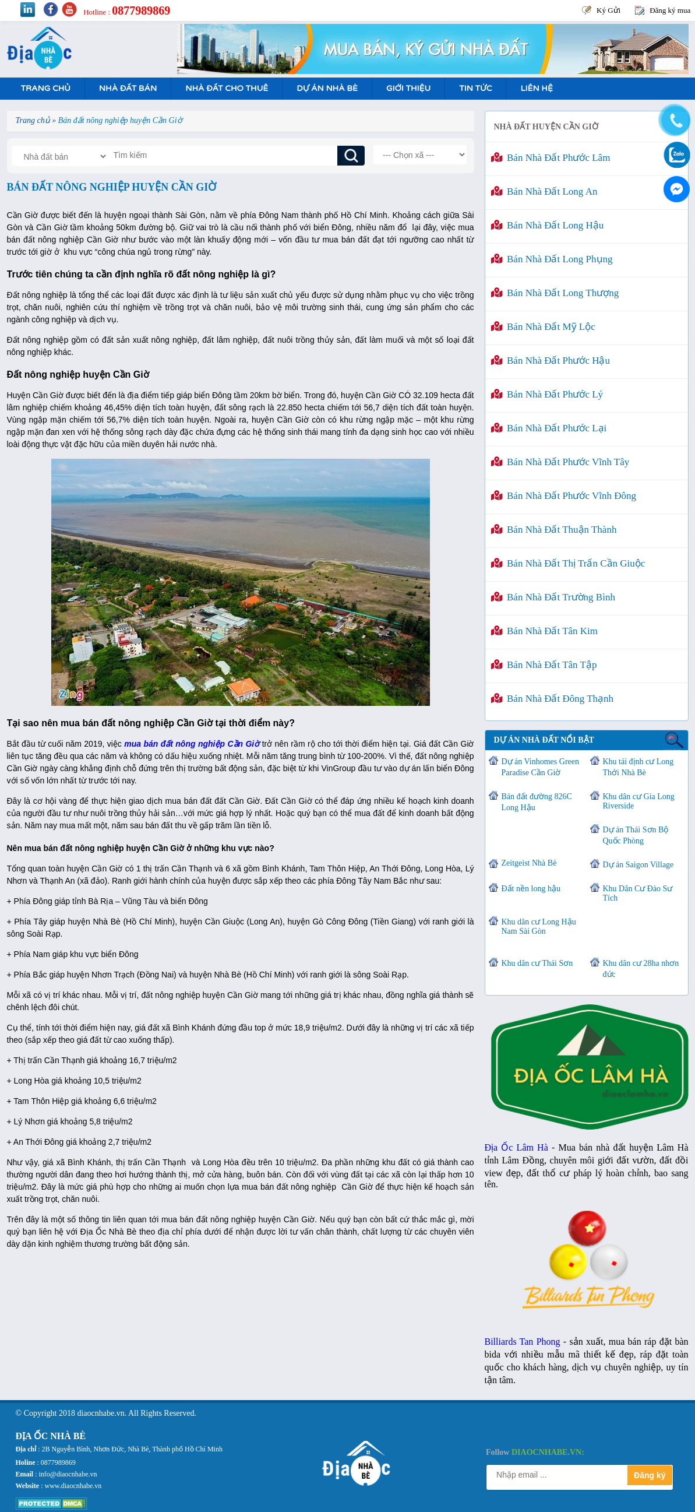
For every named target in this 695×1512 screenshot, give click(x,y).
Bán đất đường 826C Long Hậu (537, 802)
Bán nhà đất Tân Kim (544, 631)
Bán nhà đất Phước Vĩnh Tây (560, 461)
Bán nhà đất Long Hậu (547, 225)
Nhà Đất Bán (128, 88)
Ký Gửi (608, 10)
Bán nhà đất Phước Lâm (551, 157)
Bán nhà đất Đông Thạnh (552, 698)
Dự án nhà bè (327, 88)
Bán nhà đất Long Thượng (555, 292)
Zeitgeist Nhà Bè (529, 863)
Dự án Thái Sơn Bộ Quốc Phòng (636, 835)
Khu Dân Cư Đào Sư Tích (638, 893)
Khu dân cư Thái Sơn (537, 963)
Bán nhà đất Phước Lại (549, 428)
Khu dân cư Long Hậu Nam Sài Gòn (539, 926)
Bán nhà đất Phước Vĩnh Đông (563, 495)
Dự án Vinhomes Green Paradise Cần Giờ (540, 767)
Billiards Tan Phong (522, 1341)
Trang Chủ (45, 88)
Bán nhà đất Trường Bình (553, 597)
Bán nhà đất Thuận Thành (554, 529)
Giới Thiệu (408, 88)
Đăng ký (649, 1475)
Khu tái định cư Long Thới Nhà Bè (638, 767)
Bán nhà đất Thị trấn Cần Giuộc (568, 563)
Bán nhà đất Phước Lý (547, 394)
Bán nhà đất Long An (544, 191)
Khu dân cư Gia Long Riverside (639, 801)
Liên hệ (536, 88)
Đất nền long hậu (531, 888)
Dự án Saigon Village (638, 864)
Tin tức (475, 88)
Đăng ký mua (670, 10)
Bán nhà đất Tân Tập (544, 664)
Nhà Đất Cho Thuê (226, 88)
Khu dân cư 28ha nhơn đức (641, 969)
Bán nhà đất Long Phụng (552, 259)
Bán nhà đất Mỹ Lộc (543, 326)
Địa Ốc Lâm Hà (516, 1147)
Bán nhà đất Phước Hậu (550, 360)
